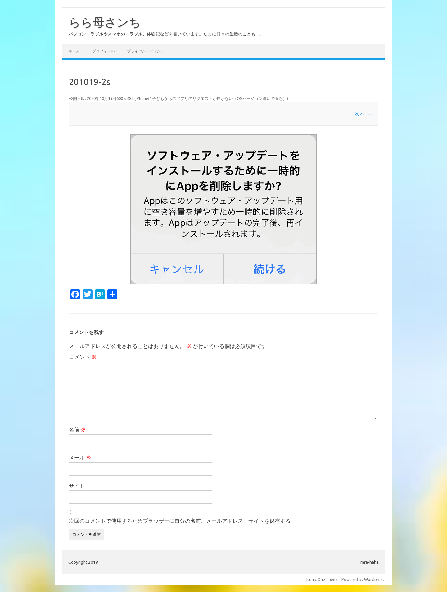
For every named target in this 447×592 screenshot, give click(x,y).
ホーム (74, 51)
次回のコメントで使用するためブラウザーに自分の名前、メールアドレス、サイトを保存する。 (182, 521)
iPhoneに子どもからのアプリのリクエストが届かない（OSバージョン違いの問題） (211, 98)
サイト (77, 486)
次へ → (363, 114)
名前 (77, 429)
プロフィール (103, 51)
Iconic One (315, 579)
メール (80, 457)
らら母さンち (105, 22)
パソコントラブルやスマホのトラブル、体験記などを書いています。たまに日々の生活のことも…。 (166, 33)
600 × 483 (124, 98)
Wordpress (374, 579)
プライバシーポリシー (145, 51)
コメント (83, 357)
